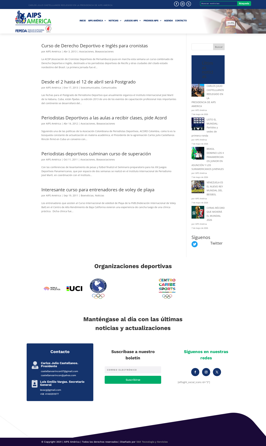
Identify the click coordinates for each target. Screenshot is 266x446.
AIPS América (95, 20)
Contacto (181, 20)
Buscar (219, 47)
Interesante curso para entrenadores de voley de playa (97, 190)
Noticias (113, 20)
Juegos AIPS (131, 20)
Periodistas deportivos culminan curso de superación (96, 154)
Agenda (168, 20)
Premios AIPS (151, 20)
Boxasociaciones (104, 51)
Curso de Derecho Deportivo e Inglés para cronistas (94, 46)
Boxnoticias (87, 195)
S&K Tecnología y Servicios (152, 441)
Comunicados (109, 87)
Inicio (83, 20)
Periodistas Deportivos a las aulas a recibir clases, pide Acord (104, 118)
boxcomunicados (90, 87)
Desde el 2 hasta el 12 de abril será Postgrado (88, 82)
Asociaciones (86, 51)
